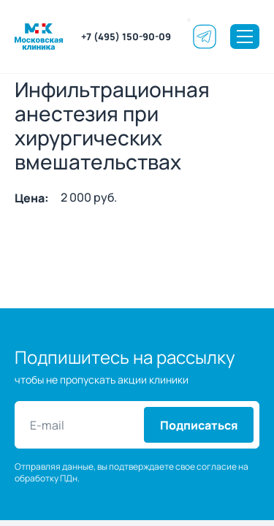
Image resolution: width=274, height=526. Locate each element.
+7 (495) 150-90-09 (126, 36)
